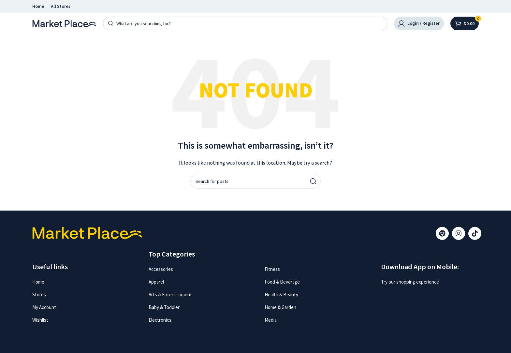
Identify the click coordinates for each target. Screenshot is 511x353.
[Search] (245, 23)
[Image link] (405, 296)
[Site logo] (64, 23)
